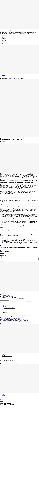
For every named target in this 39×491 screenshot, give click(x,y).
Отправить (29, 301)
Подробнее (33, 315)
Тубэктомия (6, 313)
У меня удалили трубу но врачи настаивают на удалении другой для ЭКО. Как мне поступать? (15, 321)
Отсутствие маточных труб (8, 307)
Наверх (1, 401)
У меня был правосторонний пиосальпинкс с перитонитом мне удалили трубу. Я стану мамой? (16, 315)
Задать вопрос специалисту (4, 295)
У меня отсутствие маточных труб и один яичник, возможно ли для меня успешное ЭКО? (15, 317)
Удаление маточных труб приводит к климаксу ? (8, 319)
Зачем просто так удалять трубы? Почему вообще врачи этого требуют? (12, 320)
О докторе (4, 35)
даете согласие (10, 301)
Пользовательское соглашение (7, 356)
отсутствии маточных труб (18, 179)
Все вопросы (2, 324)
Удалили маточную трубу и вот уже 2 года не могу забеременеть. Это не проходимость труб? (15, 316)
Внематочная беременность (8, 310)
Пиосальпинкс (6, 305)
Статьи (3, 41)
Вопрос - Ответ (4, 36)
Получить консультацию (4, 250)
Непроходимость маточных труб (9, 308)
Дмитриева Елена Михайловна (5, 292)
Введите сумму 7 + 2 (3, 260)
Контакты (4, 38)
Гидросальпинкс (7, 306)
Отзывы (3, 37)
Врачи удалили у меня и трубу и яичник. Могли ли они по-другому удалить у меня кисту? (15, 323)
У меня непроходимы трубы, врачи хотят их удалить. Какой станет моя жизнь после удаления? (16, 322)
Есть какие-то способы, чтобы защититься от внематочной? (10, 318)
